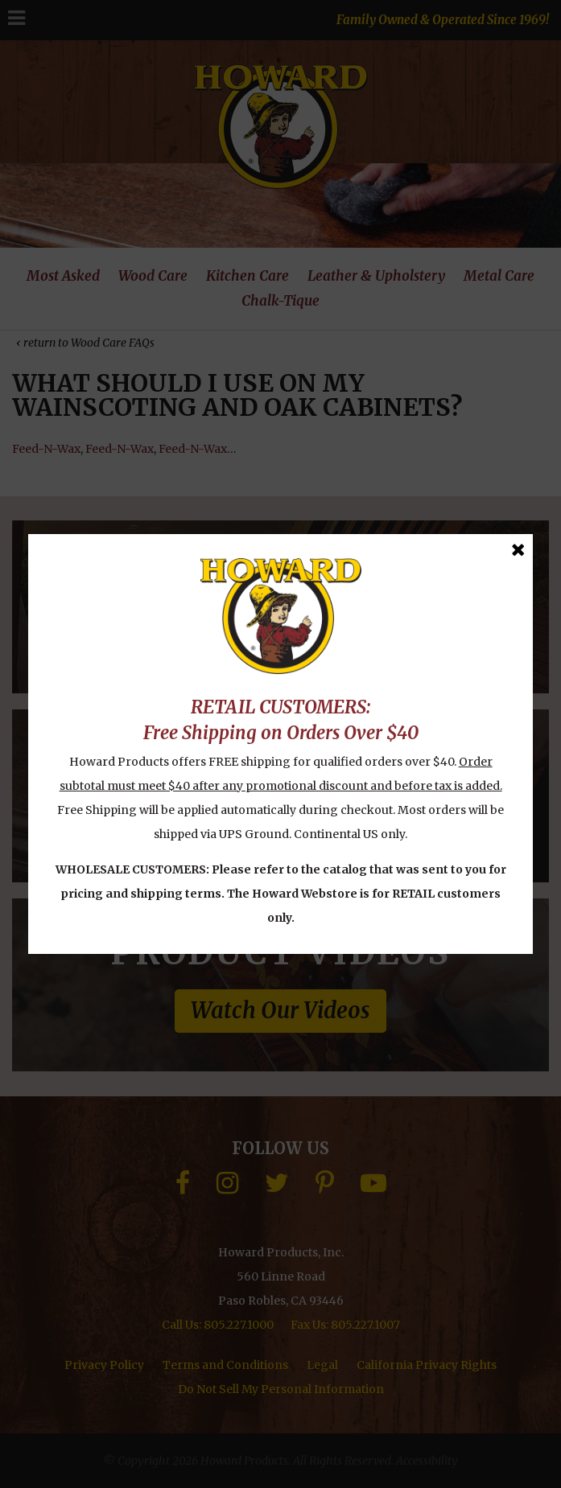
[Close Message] (518, 550)
